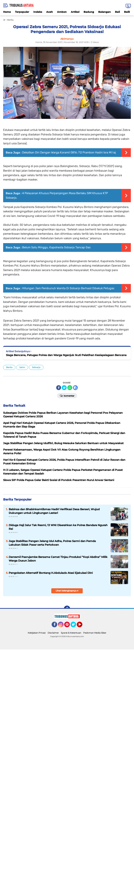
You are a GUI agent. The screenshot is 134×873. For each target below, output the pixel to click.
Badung (89, 11)
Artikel (75, 11)
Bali (117, 11)
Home (7, 11)
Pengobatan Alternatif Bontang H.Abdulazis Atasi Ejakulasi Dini (51, 572)
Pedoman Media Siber (94, 632)
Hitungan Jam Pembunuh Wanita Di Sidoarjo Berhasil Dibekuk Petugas (68, 288)
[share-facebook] (58, 387)
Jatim (22, 367)
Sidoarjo (36, 367)
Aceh (49, 11)
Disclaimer (53, 632)
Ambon (62, 11)
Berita (9, 367)
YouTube (82, 626)
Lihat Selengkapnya (67, 590)
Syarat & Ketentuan (71, 632)
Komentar (67, 395)
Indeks (37, 11)
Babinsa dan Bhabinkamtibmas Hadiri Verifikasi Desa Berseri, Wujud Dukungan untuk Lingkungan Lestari (54, 511)
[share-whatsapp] (69, 387)
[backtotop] (67, 609)
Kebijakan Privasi (37, 632)
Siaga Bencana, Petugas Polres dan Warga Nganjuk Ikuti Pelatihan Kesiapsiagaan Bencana (66, 355)
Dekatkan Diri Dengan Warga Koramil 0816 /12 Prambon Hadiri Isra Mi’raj (69, 152)
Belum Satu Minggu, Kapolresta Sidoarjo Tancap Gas (56, 247)
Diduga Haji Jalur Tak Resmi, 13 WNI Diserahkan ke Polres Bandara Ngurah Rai (58, 526)
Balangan (104, 11)
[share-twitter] (64, 387)
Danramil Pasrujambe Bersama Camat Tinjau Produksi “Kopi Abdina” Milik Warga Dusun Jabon (58, 558)
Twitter (74, 626)
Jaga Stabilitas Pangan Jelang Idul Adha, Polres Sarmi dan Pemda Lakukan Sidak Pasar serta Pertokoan (52, 542)
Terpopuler (22, 11)
